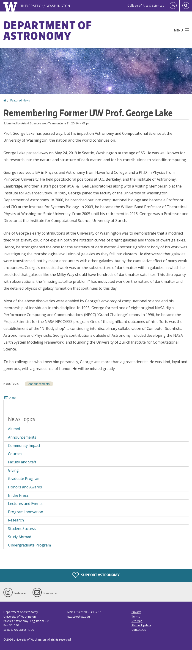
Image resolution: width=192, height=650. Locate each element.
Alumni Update (141, 625)
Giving (13, 470)
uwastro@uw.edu (78, 617)
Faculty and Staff (22, 462)
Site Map (137, 621)
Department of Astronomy (47, 30)
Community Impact (24, 445)
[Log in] (173, 5)
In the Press (18, 495)
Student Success (22, 528)
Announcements (38, 384)
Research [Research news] (16, 520)
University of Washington (30, 640)
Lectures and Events (25, 503)
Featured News (20, 100)
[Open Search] (186, 5)
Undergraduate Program (29, 545)
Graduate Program (24, 478)
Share (10, 398)
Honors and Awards (25, 487)
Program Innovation (25, 511)
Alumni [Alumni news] (14, 428)
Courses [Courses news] (15, 453)
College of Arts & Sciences (145, 6)
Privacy (136, 612)
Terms (136, 617)
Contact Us (139, 630)
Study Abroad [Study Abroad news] (19, 536)
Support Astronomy (96, 575)
